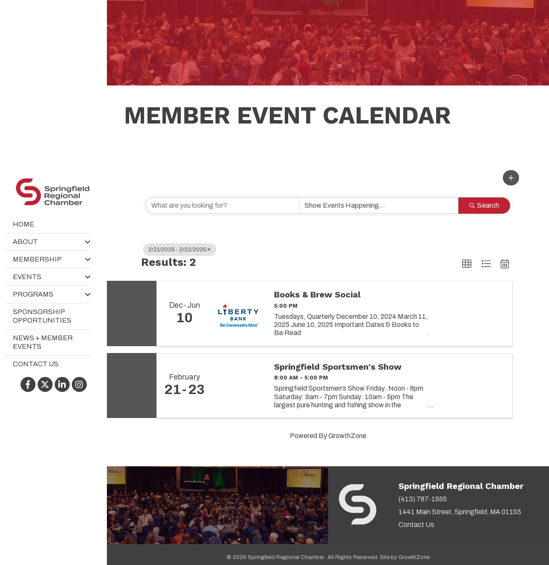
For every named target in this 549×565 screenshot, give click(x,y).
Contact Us (36, 364)
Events (27, 277)
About (25, 242)
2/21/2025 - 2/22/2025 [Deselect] (179, 250)
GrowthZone (347, 435)
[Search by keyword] (222, 205)
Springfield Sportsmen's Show (337, 366)
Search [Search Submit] (484, 205)
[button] (511, 177)
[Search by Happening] (379, 205)
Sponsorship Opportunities (42, 316)
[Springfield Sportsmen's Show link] (239, 385)
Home (23, 224)
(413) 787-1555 (422, 499)
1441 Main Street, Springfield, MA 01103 (459, 511)
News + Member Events (43, 342)
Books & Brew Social (317, 294)
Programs (33, 294)
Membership (37, 259)
